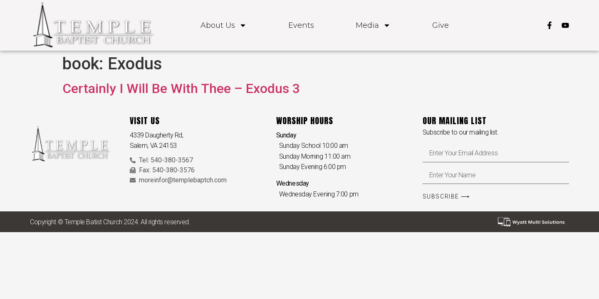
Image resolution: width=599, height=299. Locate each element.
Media (373, 25)
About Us (223, 25)
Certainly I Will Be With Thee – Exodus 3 (181, 88)
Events (301, 25)
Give (440, 25)
